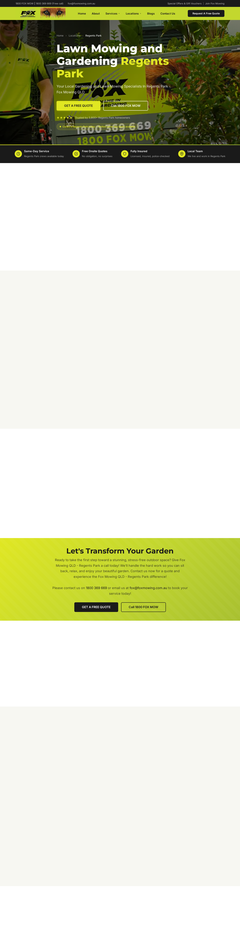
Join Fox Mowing (214, 3)
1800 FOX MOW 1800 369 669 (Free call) (39, 3)
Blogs (151, 13)
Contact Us (167, 13)
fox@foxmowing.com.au (81, 3)
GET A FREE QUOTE (78, 106)
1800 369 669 (96, 588)
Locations (133, 13)
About (96, 13)
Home (82, 13)
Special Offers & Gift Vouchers (184, 3)
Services (112, 13)
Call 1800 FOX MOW (125, 106)
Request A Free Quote (206, 13)
